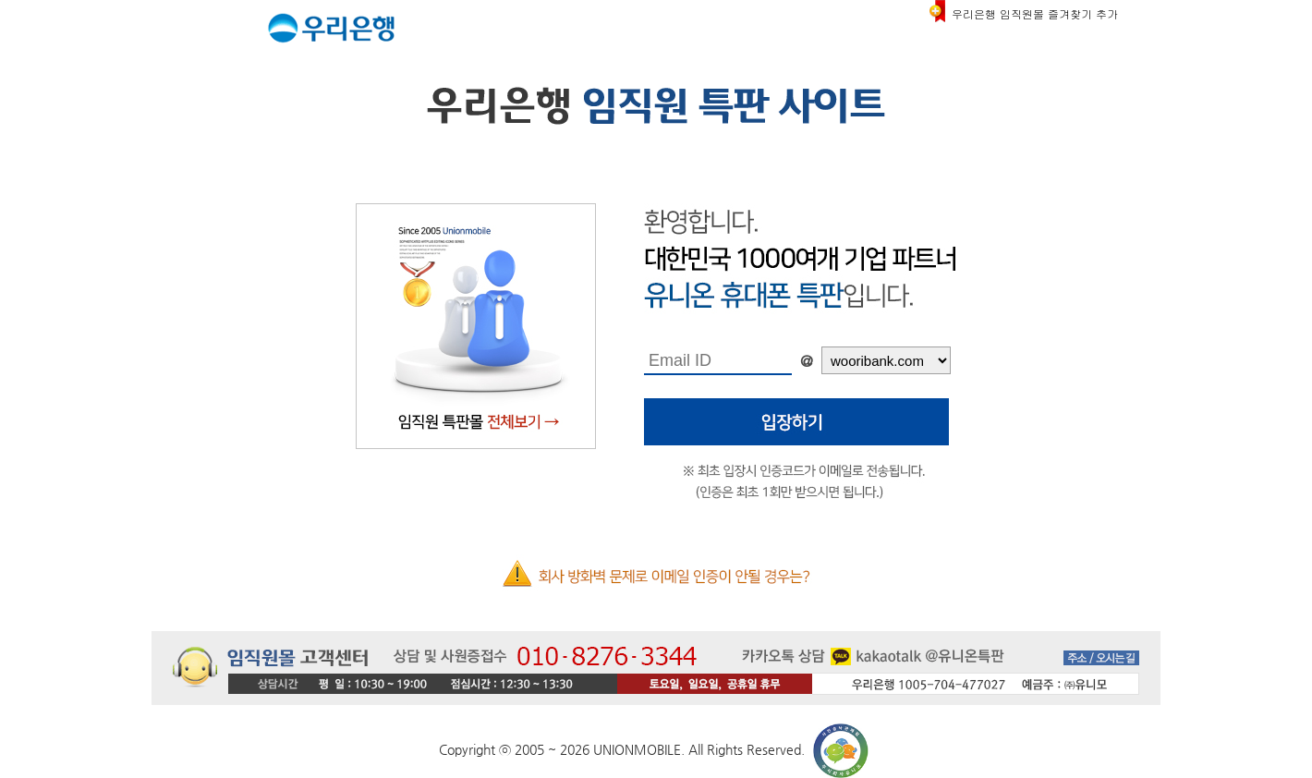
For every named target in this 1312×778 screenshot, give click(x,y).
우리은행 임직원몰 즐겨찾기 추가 (1035, 13)
